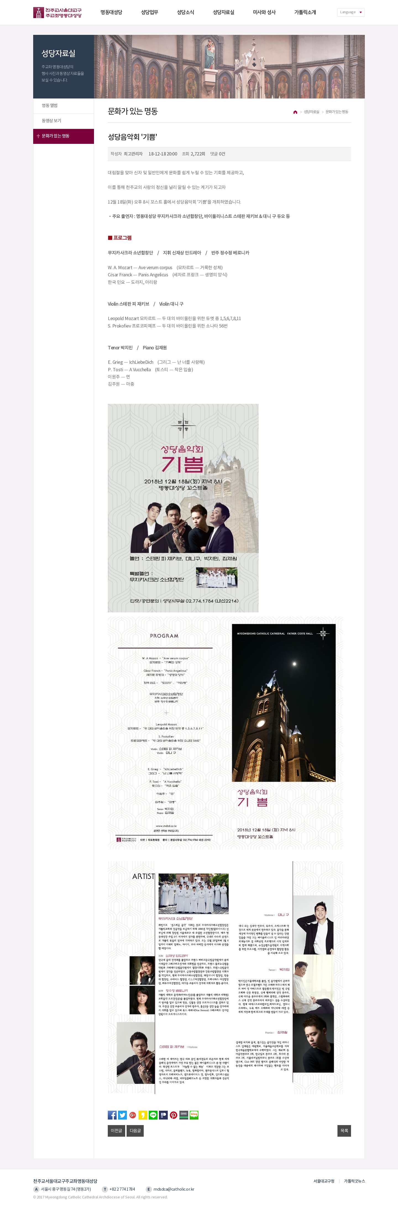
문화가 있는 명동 (55, 136)
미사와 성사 (264, 12)
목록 (344, 1130)
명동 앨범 (49, 105)
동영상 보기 (51, 120)
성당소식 (185, 12)
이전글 (116, 1130)
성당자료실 (223, 12)
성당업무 (149, 12)
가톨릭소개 (305, 12)
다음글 (135, 1130)
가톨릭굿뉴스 (354, 1181)
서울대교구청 (323, 1181)
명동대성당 (111, 12)
